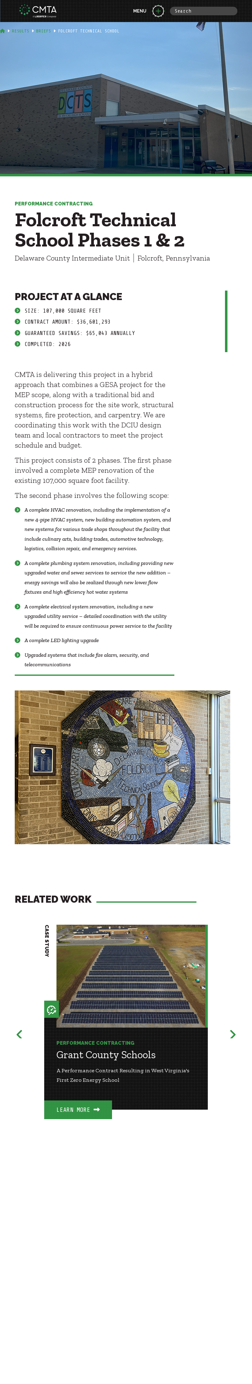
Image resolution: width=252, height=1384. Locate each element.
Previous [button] (20, 1033)
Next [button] (232, 1033)
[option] (126, 1031)
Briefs (43, 31)
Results (20, 31)
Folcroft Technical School (88, 31)
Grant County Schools (106, 1054)
